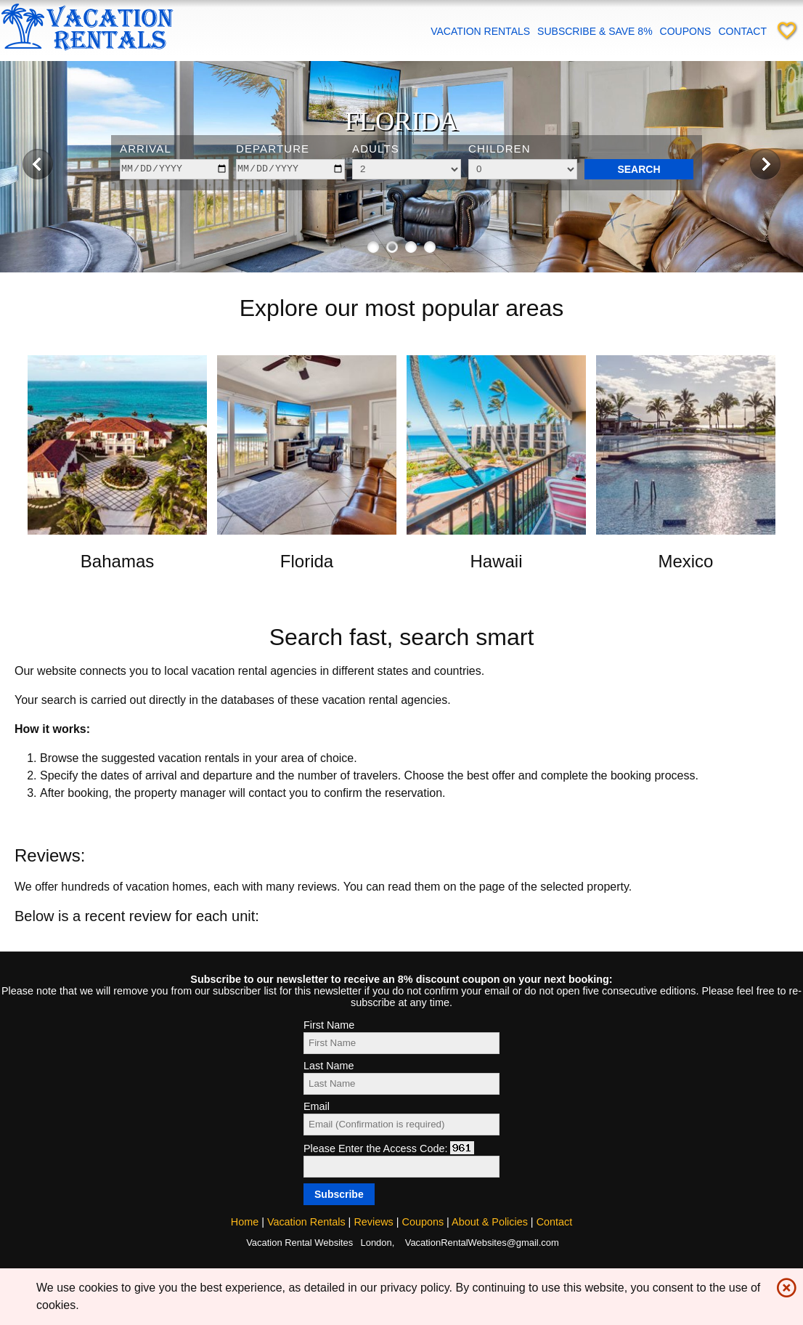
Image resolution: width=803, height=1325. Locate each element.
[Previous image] (37, 163)
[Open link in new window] (117, 530)
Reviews (373, 1222)
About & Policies (490, 1222)
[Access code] (401, 1167)
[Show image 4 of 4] (430, 247)
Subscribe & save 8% (594, 31)
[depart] (290, 169)
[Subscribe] (339, 1194)
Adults (375, 148)
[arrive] (174, 169)
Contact (742, 31)
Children (499, 148)
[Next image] (765, 163)
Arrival (145, 148)
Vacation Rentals (480, 31)
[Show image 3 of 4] (411, 247)
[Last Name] (401, 1084)
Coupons (686, 31)
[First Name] (401, 1043)
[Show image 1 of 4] (373, 247)
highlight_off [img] (783, 1284)
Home (244, 1222)
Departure (272, 148)
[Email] (401, 1124)
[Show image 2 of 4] (392, 247)
